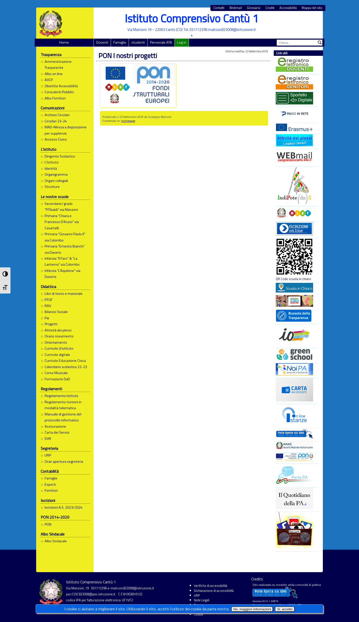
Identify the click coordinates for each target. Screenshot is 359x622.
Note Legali (201, 600)
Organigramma (56, 174)
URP (48, 455)
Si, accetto (284, 609)
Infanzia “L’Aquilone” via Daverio (62, 273)
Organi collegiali (56, 180)
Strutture (52, 186)
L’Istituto (52, 162)
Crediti (270, 7)
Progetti (51, 324)
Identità (51, 168)
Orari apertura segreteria (64, 461)
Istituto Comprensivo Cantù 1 (192, 18)
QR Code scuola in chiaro (294, 259)
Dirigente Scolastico (60, 156)
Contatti (218, 7)
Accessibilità (288, 7)
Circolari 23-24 (56, 121)
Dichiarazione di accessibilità (214, 590)
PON (48, 524)
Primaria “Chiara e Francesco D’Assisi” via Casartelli (62, 222)
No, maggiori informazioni (252, 609)
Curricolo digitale (57, 354)
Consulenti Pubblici (59, 92)
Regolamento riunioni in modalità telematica (63, 405)
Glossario (254, 7)
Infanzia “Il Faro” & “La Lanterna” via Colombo (62, 261)
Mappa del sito (312, 7)
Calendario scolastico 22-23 (66, 367)
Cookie (198, 614)
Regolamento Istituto (61, 395)
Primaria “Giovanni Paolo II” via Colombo (65, 237)
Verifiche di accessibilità (210, 585)
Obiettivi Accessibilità (61, 86)
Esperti (50, 484)
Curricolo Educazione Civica (65, 360)
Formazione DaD (57, 379)
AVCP (49, 79)
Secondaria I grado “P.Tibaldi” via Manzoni (61, 206)
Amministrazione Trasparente (58, 64)
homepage (128, 121)
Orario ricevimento (59, 336)
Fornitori (51, 490)
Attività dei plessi (58, 330)
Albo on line (54, 74)
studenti (138, 42)
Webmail (235, 7)
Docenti (102, 42)
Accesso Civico (56, 139)
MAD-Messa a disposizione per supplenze (66, 130)
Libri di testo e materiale (64, 293)
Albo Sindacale (56, 541)
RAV (48, 306)
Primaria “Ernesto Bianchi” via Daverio (65, 249)
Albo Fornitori (55, 98)
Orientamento (56, 342)
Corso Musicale (56, 373)
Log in (181, 42)
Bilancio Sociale (56, 311)
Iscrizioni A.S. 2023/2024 (64, 507)
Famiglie (119, 42)
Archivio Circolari (57, 115)
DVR (48, 438)
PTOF (49, 300)
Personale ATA (161, 42)
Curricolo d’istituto (59, 348)
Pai (47, 318)
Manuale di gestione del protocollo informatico (63, 417)
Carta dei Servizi (57, 432)
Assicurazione (55, 426)
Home (64, 42)
